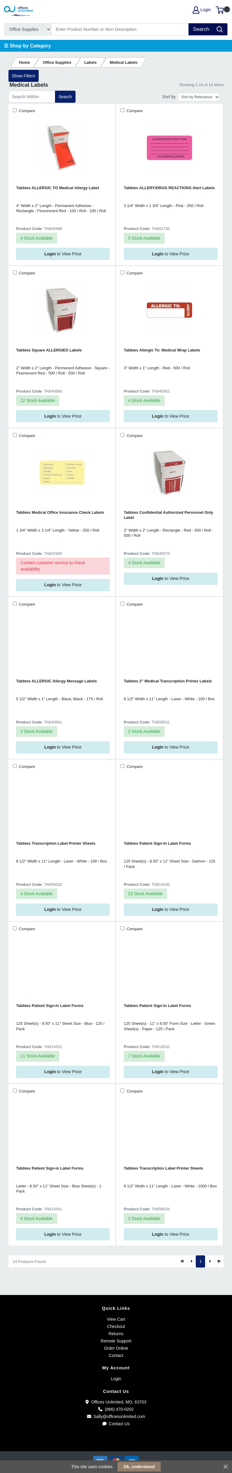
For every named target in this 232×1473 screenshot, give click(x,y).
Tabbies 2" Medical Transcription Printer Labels (168, 681)
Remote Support (116, 1341)
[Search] (120, 29)
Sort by (169, 96)
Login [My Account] (202, 10)
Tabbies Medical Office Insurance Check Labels (60, 512)
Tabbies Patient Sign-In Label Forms (157, 843)
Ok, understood (139, 1466)
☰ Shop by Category (27, 45)
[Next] (209, 1261)
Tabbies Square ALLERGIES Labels (49, 350)
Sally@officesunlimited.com (116, 1416)
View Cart (116, 1319)
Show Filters (23, 75)
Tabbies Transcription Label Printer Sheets (55, 843)
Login (116, 1378)
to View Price (63, 253)
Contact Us (116, 1423)
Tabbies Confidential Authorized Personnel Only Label (168, 515)
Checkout (116, 1326)
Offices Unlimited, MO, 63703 (115, 1402)
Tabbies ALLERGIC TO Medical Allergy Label (57, 188)
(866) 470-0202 (116, 1409)
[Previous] (191, 1261)
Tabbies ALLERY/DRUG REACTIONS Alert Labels (169, 188)
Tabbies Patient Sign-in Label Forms (49, 1168)
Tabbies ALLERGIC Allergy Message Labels (56, 681)
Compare (26, 110)
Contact (116, 1355)
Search (65, 96)
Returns (115, 1333)
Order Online (116, 1348)
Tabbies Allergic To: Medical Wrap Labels (162, 350)
